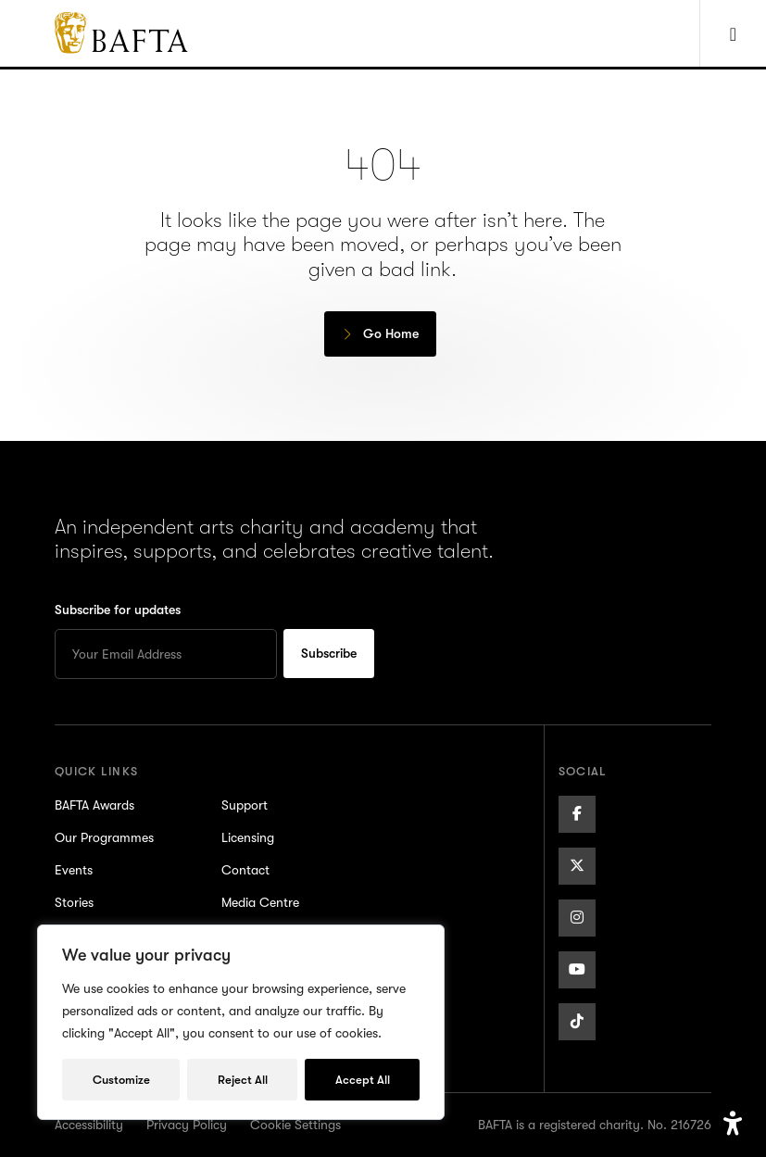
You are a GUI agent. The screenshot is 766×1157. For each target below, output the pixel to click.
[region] (241, 1022)
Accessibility (89, 1124)
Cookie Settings (295, 1124)
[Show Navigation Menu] (732, 33)
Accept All (362, 1080)
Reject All (243, 1080)
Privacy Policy (186, 1124)
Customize (121, 1080)
